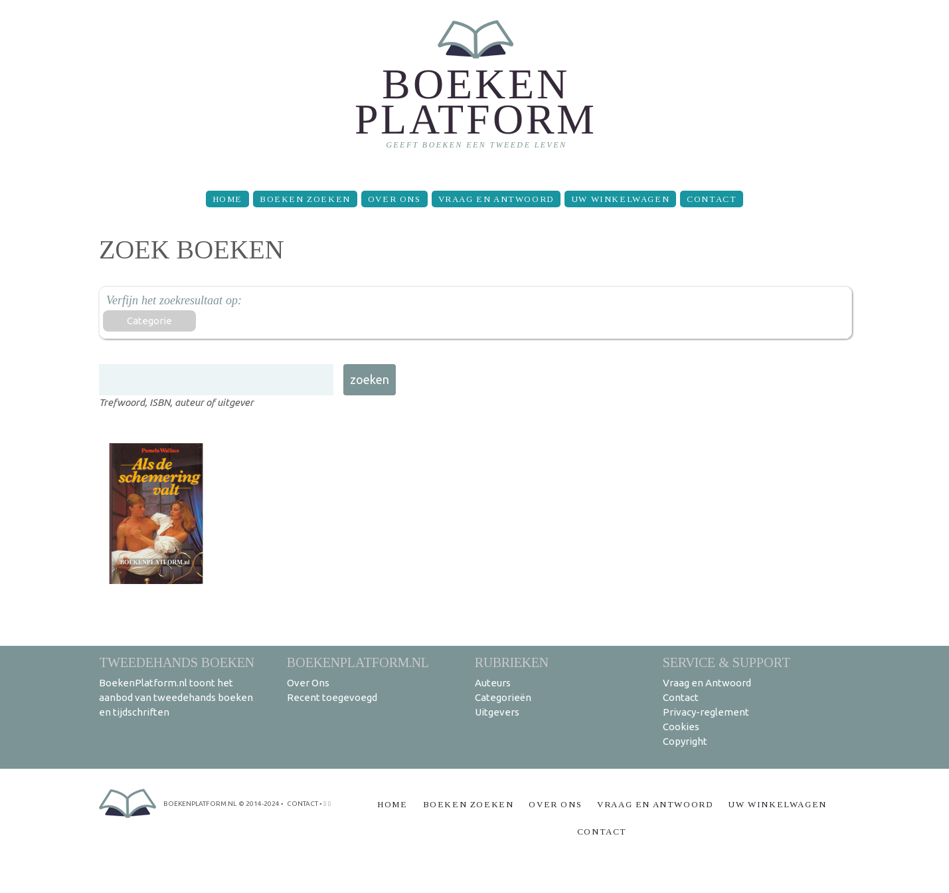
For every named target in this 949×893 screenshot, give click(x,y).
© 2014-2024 (259, 803)
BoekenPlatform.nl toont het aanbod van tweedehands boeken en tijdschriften (176, 697)
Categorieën (503, 697)
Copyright (685, 741)
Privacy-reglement (706, 712)
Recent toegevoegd (332, 697)
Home (227, 199)
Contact (711, 199)
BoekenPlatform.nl (358, 662)
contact (302, 803)
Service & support (726, 662)
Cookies (681, 726)
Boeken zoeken (305, 199)
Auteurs (493, 682)
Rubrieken (512, 662)
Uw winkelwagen (620, 199)
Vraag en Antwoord (496, 199)
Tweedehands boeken (176, 662)
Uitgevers (497, 712)
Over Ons (394, 199)
